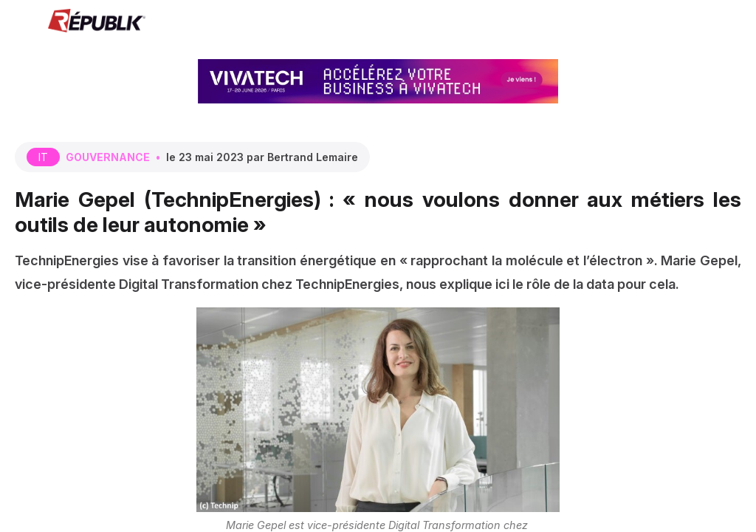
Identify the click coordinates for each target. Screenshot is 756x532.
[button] (22, 22)
